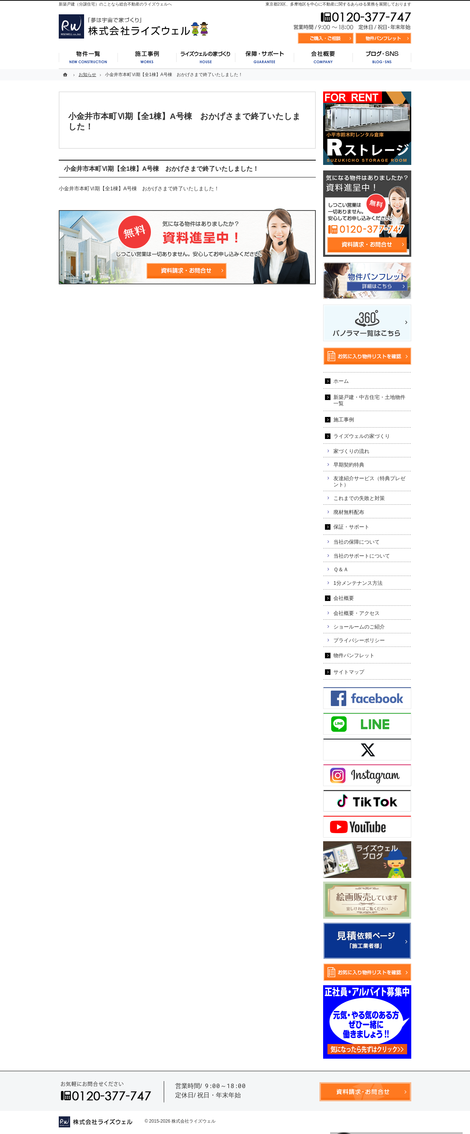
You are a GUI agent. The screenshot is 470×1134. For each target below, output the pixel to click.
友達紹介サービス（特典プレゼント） (369, 481)
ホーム (341, 381)
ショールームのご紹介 (359, 627)
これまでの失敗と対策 (359, 498)
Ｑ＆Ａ (340, 569)
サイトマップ (348, 672)
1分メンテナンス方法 (358, 583)
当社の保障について (356, 542)
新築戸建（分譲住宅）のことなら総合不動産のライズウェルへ (115, 4)
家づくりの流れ (351, 451)
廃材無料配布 (348, 512)
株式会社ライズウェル (193, 1121)
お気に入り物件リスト (383, 38)
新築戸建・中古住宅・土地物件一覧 (369, 400)
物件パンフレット (354, 655)
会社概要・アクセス (356, 613)
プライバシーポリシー (359, 640)
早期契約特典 (348, 465)
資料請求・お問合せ (326, 38)
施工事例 (343, 419)
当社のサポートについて (361, 556)
